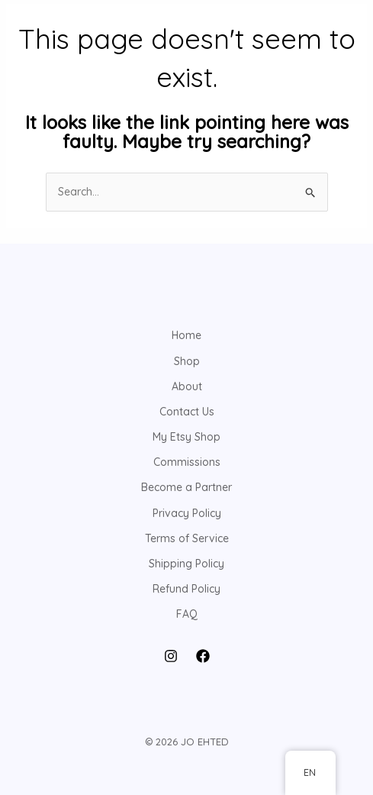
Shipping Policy (186, 563)
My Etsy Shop (186, 437)
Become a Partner (186, 487)
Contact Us (186, 412)
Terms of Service (187, 538)
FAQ (187, 614)
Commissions (186, 462)
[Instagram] (171, 656)
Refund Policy (186, 589)
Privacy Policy (187, 513)
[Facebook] (203, 656)
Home (186, 335)
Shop (187, 361)
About (187, 386)
